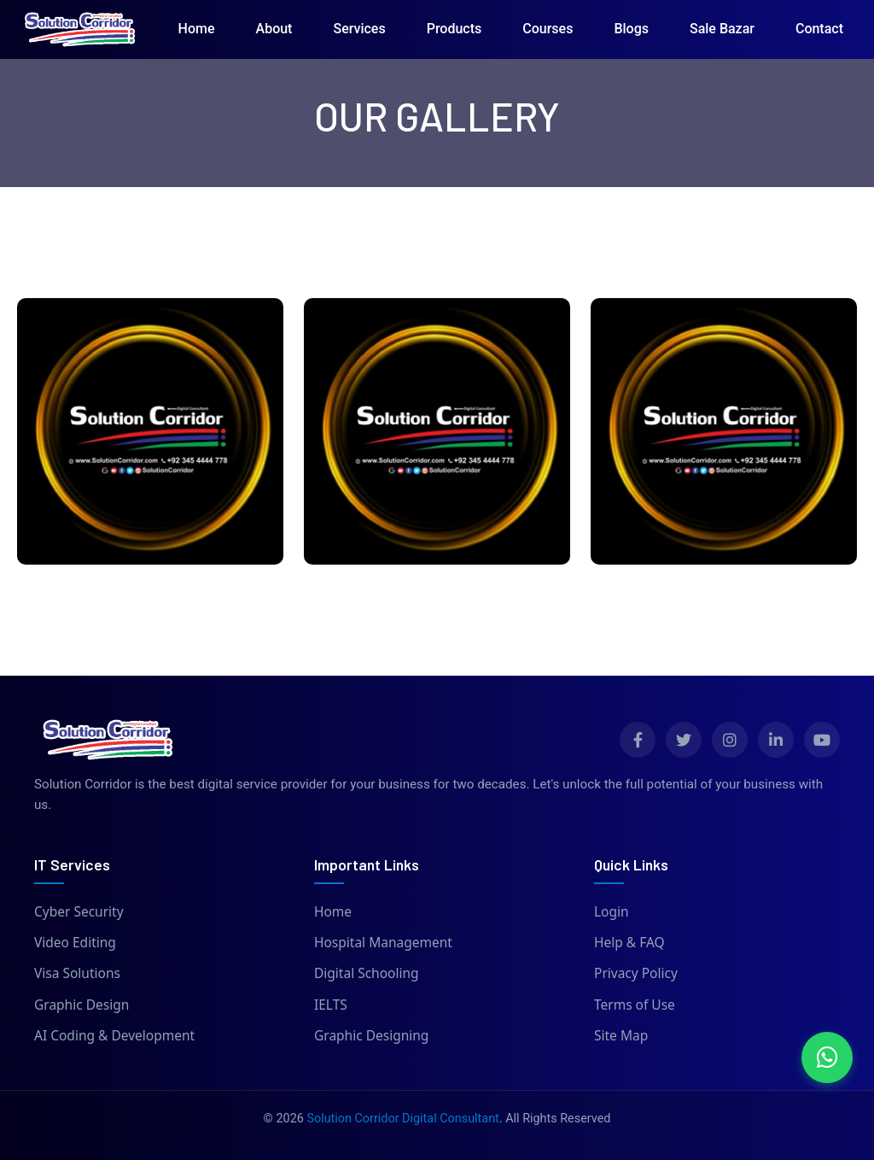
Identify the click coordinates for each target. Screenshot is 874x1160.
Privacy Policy (636, 973)
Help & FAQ (629, 942)
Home (196, 29)
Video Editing (75, 942)
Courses (547, 29)
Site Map (621, 1035)
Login (611, 911)
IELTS (330, 1004)
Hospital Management (383, 942)
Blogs (631, 29)
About (274, 29)
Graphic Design (81, 1004)
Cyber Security (79, 911)
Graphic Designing (371, 1035)
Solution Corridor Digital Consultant (402, 1118)
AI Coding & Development (114, 1035)
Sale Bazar (722, 29)
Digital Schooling (366, 973)
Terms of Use (634, 1004)
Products (454, 29)
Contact (819, 29)
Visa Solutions (77, 973)
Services (359, 29)
